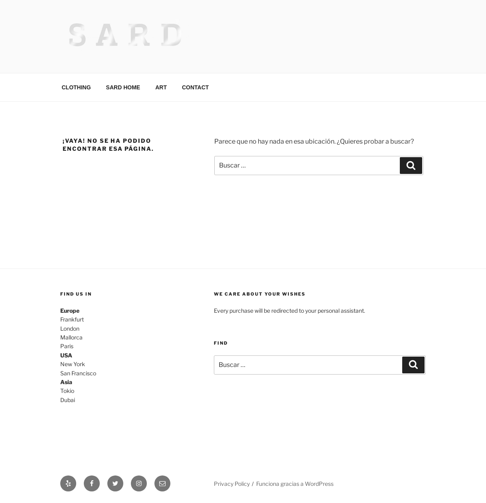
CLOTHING (76, 87)
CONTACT (195, 87)
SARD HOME (123, 87)
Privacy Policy (232, 483)
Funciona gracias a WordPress (295, 483)
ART (161, 87)
